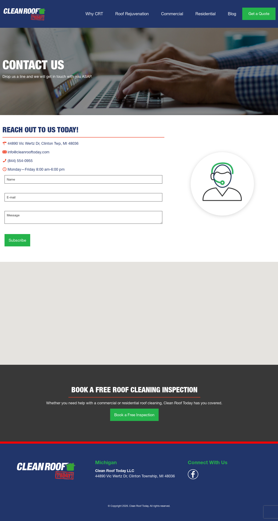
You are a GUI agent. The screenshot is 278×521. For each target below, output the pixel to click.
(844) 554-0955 (17, 160)
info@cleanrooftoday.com (25, 152)
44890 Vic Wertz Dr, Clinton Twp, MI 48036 (40, 143)
